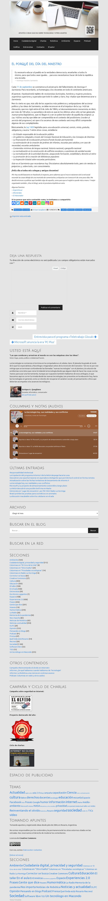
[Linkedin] (26, 203)
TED (11, 649)
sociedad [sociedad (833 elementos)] (75, 810)
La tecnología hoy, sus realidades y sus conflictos (30, 483)
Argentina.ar (17, 190)
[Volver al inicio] (16, 855)
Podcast (13, 634)
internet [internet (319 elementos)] (71, 802)
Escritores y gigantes (18, 594)
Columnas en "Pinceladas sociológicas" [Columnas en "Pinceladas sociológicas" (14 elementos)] (67, 869)
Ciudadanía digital (29, 41)
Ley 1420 (30, 127)
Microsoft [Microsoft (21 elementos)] (24, 806)
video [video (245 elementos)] (13, 815)
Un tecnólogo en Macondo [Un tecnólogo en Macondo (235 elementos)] (63, 896)
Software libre (16, 647)
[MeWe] (34, 203)
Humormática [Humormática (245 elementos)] (56, 882)
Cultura (13, 581)
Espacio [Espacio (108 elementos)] (61, 877)
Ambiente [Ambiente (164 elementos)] (16, 865)
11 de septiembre (24, 87)
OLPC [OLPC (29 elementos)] (94, 887)
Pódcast (87, 41)
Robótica (54, 41)
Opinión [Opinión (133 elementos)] (15, 891)
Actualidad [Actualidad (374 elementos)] (17, 792)
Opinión (13, 628)
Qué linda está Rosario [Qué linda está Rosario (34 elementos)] (72, 891)
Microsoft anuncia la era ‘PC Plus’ (33, 342)
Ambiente (65, 41)
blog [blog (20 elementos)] (41, 793)
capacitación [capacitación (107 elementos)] (60, 792)
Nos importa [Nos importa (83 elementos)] (28, 887)
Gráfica (16, 47)
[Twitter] (18, 203)
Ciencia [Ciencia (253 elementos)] (72, 792)
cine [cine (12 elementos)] (78, 793)
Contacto (40, 47)
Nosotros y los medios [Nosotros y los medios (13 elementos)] (47, 806)
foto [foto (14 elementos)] (23, 802)
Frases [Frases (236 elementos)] (14, 882)
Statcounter (28, 850)
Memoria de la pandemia (20, 615)
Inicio (15, 41)
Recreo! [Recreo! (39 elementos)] (88, 891)
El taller (13, 586)
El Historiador (18, 196)
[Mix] (39, 203)
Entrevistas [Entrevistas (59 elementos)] (36, 878)
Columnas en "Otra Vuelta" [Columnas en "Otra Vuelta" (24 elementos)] (35, 869)
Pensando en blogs (18, 631)
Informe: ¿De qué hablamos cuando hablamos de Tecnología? (35, 670)
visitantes (38, 850)
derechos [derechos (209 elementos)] (33, 797)
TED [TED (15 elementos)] (43, 896)
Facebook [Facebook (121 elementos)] (15, 802)
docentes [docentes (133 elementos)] (45, 797)
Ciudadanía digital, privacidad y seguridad (26, 562)
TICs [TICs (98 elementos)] (90, 810)
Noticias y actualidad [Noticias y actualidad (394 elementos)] (76, 887)
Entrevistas (28, 47)
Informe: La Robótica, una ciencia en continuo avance (32, 673)
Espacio (77, 41)
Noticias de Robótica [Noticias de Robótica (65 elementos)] (48, 887)
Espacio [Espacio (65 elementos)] (86, 797)
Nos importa (15, 618)
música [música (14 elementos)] (30, 806)
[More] (51, 203)
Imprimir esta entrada (21, 216)
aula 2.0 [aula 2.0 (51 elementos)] (36, 793)
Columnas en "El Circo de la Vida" (23, 565)
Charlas (43, 41)
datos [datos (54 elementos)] (23, 798)
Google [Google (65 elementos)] (36, 802)
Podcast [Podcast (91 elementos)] (47, 891)
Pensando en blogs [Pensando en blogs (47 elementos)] (30, 891)
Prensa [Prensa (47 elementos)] (56, 891)
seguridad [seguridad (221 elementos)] (60, 810)
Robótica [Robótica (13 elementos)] (43, 811)
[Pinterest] (30, 203)
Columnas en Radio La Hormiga (23, 573)
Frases (12, 602)
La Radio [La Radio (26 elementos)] (70, 882)
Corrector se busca (17, 576)
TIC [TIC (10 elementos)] (87, 811)
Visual (55, 268)
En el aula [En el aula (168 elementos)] (23, 877)
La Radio (13, 613)
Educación (14, 584)
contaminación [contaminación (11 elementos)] (85, 793)
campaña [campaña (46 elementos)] (48, 793)
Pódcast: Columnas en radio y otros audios (27, 676)
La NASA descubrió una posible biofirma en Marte (30, 488)
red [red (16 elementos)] (89, 806)
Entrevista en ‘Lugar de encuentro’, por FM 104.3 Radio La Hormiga (37, 491)
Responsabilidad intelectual (21, 473)
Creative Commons (18, 578)
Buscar (93, 530)
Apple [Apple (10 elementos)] (27, 793)
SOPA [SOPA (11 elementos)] (83, 811)
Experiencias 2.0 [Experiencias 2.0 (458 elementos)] (78, 878)
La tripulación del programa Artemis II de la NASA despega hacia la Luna (40, 475)
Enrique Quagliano (39, 210)
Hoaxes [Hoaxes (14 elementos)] (43, 883)
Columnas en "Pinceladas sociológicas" (26, 570)
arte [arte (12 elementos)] (30, 793)
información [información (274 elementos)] (57, 802)
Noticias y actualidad (18, 623)
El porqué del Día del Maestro (37, 64)
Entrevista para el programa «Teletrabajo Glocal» (65, 336)
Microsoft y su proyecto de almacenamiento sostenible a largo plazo (38, 486)
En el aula (14, 589)
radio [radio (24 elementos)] (85, 806)
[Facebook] (14, 203)
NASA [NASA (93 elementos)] (37, 805)
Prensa (13, 636)
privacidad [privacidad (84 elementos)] (61, 806)
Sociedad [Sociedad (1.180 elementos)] (17, 896)
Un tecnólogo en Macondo (21, 652)
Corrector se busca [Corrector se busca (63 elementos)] (37, 873)
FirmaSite (17, 900)
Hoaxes (13, 607)
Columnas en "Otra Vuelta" (21, 568)
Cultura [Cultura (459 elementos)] (73, 873)
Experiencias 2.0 (16, 599)
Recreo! (13, 641)
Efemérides (17, 193)
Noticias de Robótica (18, 620)
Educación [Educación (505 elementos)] (87, 873)
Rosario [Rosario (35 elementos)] (50, 811)
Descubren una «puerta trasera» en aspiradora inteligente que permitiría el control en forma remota (52, 478)
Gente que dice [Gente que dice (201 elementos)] (29, 882)
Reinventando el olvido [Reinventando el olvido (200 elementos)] (25, 810)
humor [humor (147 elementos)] (44, 802)
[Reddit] (22, 203)
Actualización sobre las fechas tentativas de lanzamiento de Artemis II (39, 480)
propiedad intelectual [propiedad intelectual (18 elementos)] (75, 806)
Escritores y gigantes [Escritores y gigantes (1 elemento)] (49, 878)
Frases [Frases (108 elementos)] (28, 802)
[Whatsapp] (43, 203)
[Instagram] (47, 203)
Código (63, 268)
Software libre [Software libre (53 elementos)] (32, 896)
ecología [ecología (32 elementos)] (54, 798)
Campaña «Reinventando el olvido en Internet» (29, 668)
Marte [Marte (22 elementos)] (80, 802)
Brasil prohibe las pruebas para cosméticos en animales (33, 494)
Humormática (15, 610)
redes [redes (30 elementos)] (92, 806)
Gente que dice (16, 605)
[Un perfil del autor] (29, 395)
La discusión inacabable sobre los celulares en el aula (32, 496)
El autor (51, 47)
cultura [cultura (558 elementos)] (15, 797)
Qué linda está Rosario (19, 639)
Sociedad (13, 644)
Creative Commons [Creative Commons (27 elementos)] (58, 873)
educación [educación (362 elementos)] (66, 797)
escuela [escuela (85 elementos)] (77, 797)
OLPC (12, 626)
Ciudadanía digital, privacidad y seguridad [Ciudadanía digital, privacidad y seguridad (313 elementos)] (52, 865)
